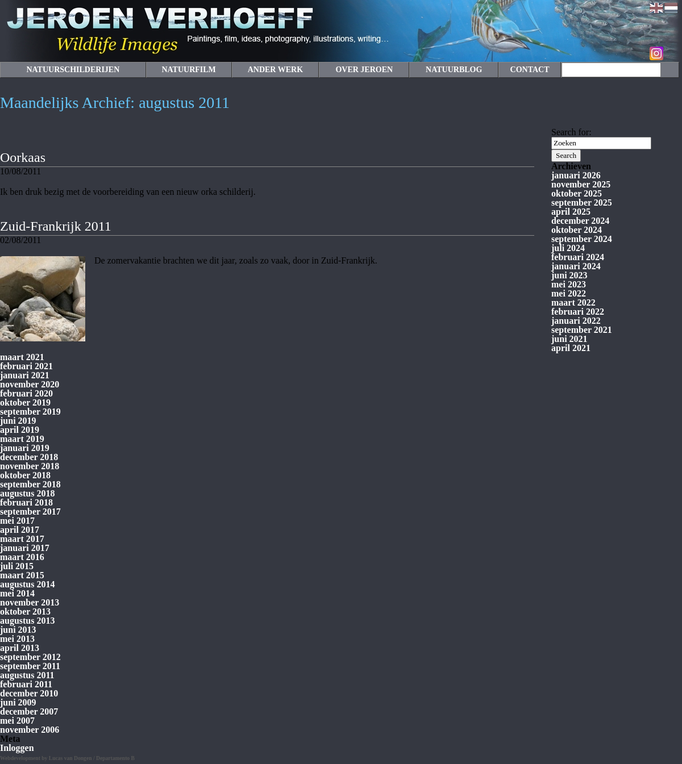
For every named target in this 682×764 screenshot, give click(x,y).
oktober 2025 (576, 193)
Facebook (671, 53)
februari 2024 (577, 257)
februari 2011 (26, 684)
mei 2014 (17, 593)
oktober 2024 (576, 230)
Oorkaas (22, 157)
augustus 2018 (27, 493)
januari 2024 (576, 266)
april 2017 (19, 530)
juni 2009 (18, 702)
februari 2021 (26, 366)
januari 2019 (24, 448)
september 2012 (30, 657)
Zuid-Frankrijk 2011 (55, 226)
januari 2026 (576, 175)
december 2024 (580, 221)
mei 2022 (568, 293)
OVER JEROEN (364, 69)
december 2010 (29, 693)
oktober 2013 (25, 611)
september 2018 (30, 484)
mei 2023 (568, 284)
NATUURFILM (188, 69)
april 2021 (570, 348)
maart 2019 (22, 439)
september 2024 (581, 239)
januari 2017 (24, 548)
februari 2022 (577, 311)
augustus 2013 (27, 620)
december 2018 (29, 457)
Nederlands (671, 8)
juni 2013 (18, 629)
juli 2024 (568, 248)
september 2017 (30, 511)
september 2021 (581, 330)
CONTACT (530, 69)
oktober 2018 (25, 475)
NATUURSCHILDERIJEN (72, 69)
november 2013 (29, 602)
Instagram (656, 53)
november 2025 (580, 184)
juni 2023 (569, 275)
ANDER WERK (275, 69)
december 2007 (29, 711)
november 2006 (29, 729)
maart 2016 (22, 557)
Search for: (571, 132)
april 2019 (19, 430)
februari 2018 (26, 502)
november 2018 (29, 466)
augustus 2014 (27, 584)
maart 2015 (22, 575)
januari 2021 (24, 375)
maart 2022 (573, 302)
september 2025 (581, 202)
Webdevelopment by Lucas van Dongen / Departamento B (67, 758)
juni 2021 (569, 339)
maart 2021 (22, 357)
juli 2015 (17, 566)
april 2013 (19, 648)
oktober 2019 (25, 402)
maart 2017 (22, 539)
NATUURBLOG (454, 69)
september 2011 (30, 666)
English (656, 8)
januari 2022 (576, 320)
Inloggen (17, 748)
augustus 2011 (27, 675)
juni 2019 (18, 420)
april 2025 (570, 211)
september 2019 (30, 411)
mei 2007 (17, 720)
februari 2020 (26, 393)
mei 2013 (17, 639)
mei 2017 (17, 520)
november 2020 (29, 384)
